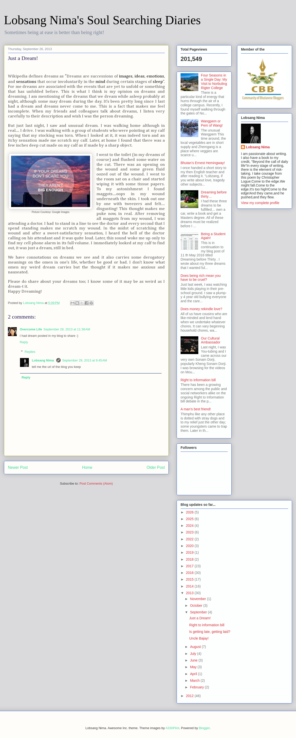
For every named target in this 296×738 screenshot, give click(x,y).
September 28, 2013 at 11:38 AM (66, 329)
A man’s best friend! (196, 409)
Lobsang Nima (43, 360)
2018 (190, 559)
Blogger (204, 728)
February (197, 687)
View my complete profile (260, 203)
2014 (190, 586)
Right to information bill (198, 380)
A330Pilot (172, 728)
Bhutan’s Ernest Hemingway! (203, 163)
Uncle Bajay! (199, 638)
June (194, 660)
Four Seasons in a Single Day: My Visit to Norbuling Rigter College (214, 81)
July (193, 654)
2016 (190, 573)
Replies (30, 352)
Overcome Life (31, 329)
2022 (190, 539)
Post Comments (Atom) (96, 483)
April (194, 674)
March (195, 680)
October (196, 605)
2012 (190, 696)
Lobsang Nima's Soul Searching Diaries (102, 20)
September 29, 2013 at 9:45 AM (84, 360)
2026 (190, 512)
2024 (190, 526)
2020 (190, 546)
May (193, 667)
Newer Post (18, 467)
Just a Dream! (200, 618)
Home (87, 467)
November (198, 599)
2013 (190, 593)
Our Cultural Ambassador (211, 340)
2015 (190, 579)
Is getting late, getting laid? (209, 632)
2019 (190, 552)
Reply (24, 342)
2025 (190, 519)
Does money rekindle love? (201, 309)
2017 (190, 566)
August (196, 647)
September (199, 612)
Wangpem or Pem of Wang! (212, 123)
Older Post (156, 467)
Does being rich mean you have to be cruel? (201, 278)
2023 (190, 532)
